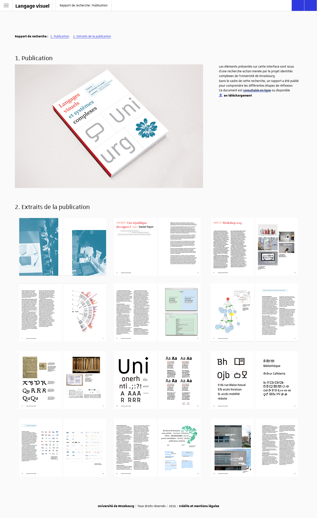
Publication (61, 36)
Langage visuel (32, 5)
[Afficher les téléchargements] (310, 5)
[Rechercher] (298, 5)
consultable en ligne (257, 90)
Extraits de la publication (94, 36)
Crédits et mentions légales (199, 506)
